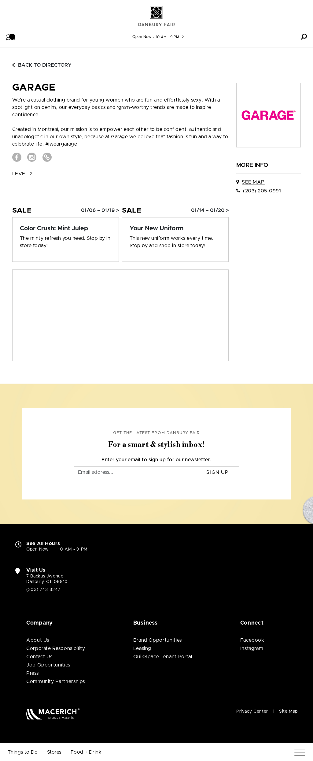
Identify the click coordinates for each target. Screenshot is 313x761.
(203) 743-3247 (43, 590)
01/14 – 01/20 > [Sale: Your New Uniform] (210, 210)
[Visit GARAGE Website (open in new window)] (47, 157)
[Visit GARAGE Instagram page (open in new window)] (31, 157)
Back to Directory (42, 65)
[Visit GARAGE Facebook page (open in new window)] (16, 157)
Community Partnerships (55, 681)
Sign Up (217, 472)
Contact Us (39, 656)
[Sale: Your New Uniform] (175, 228)
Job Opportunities (48, 665)
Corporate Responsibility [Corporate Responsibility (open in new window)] (55, 648)
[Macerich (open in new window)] (53, 714)
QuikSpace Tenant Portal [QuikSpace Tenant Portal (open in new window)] (162, 656)
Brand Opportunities (157, 640)
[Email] (135, 472)
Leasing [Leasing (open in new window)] (142, 648)
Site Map (288, 711)
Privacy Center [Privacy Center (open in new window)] (252, 711)
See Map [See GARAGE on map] (253, 182)
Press (32, 673)
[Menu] (300, 752)
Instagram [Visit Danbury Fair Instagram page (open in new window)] (251, 648)
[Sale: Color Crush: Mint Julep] (65, 228)
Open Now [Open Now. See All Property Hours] (37, 549)
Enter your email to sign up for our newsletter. (156, 459)
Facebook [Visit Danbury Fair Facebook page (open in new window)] (252, 640)
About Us (37, 640)
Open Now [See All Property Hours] (142, 37)
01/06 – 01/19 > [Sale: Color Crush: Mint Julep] (100, 210)
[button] (10, 36)
